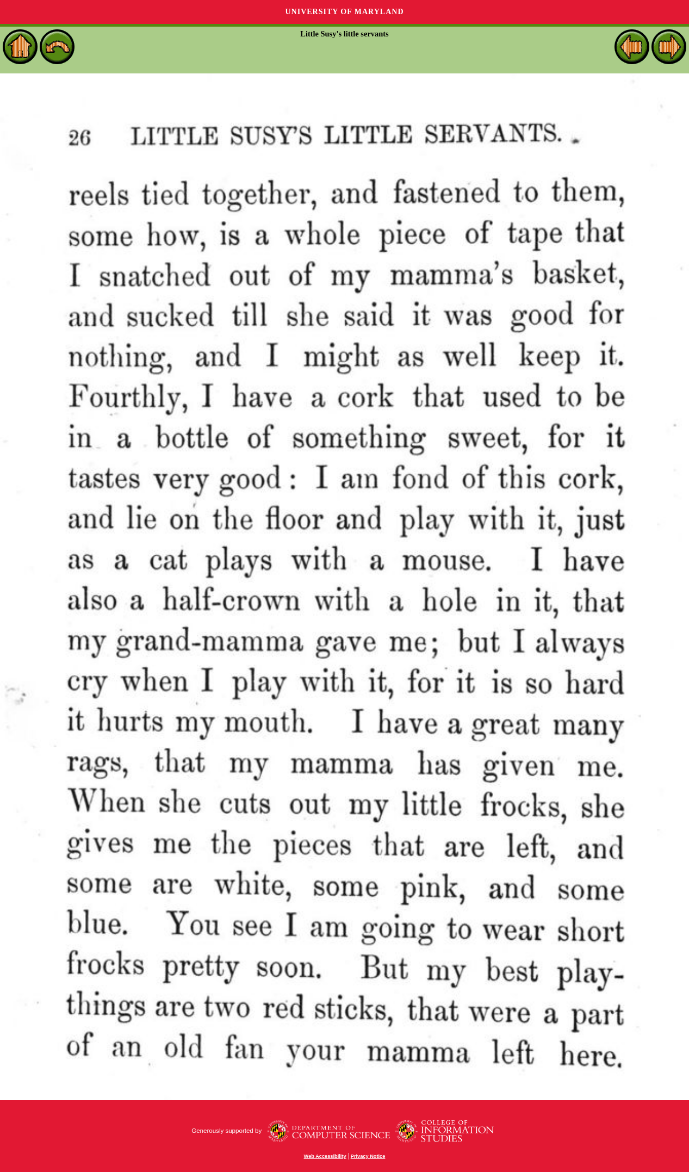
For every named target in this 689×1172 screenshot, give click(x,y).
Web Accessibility (325, 1156)
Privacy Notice (368, 1156)
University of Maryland (344, 12)
